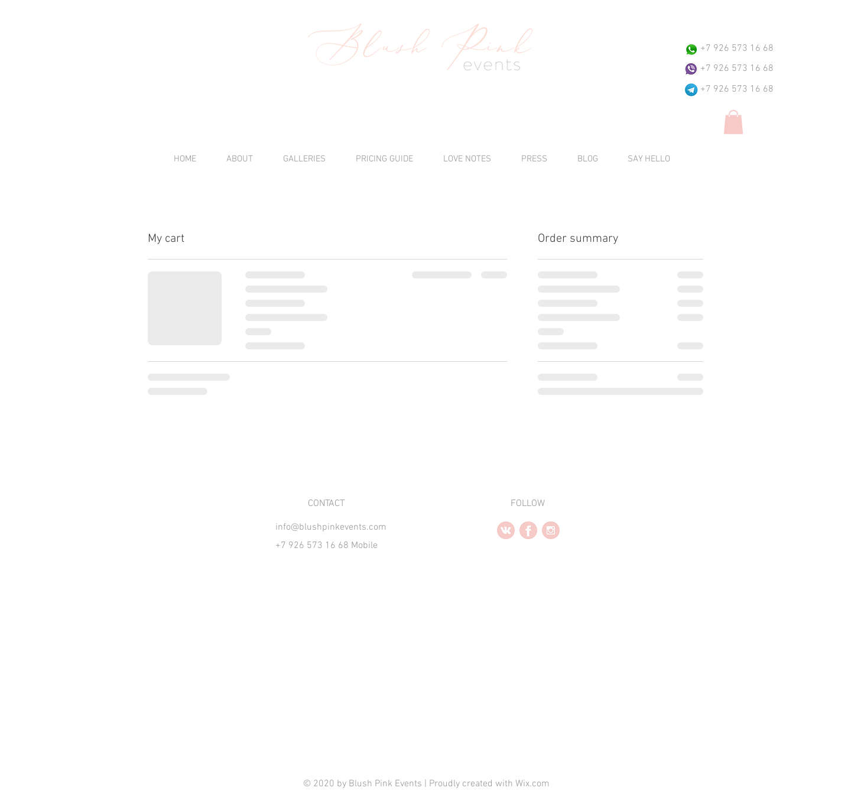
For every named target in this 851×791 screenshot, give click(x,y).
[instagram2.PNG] (551, 530)
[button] (733, 122)
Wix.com (532, 784)
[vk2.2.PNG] (506, 530)
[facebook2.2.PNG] (528, 530)
